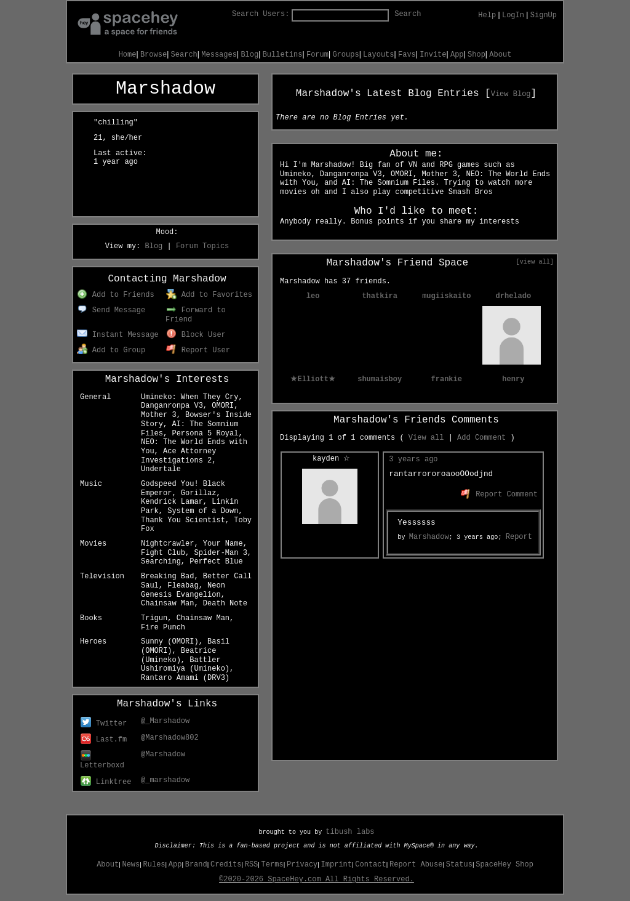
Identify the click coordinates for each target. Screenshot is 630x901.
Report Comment (499, 494)
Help (487, 15)
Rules (154, 864)
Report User (198, 350)
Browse (153, 55)
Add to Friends (115, 295)
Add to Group (111, 350)
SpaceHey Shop (504, 864)
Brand (196, 864)
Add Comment (481, 438)
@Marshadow (163, 754)
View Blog (511, 94)
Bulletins (283, 55)
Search (407, 14)
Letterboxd (102, 761)
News (131, 864)
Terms (272, 864)
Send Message (111, 310)
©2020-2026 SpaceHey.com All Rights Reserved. (316, 879)
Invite (433, 55)
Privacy (302, 864)
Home (128, 55)
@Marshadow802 (170, 737)
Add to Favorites (209, 295)
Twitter (104, 723)
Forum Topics (202, 246)
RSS (251, 864)
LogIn (513, 15)
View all (426, 438)
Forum (317, 55)
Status (459, 864)
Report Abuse (415, 864)
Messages (219, 55)
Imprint (336, 864)
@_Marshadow (165, 721)
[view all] (535, 261)
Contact (370, 864)
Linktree (106, 782)
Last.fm (104, 739)
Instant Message (118, 335)
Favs (407, 55)
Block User (196, 335)
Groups (345, 55)
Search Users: (261, 14)
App (457, 55)
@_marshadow (165, 780)
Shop (476, 55)
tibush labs (349, 832)
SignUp (543, 15)
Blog (249, 55)
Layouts (378, 55)
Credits (225, 864)
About (500, 55)
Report (519, 537)
